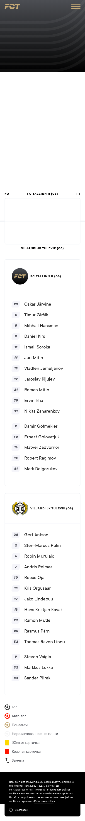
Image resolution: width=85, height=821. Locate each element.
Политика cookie (43, 801)
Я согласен (21, 809)
